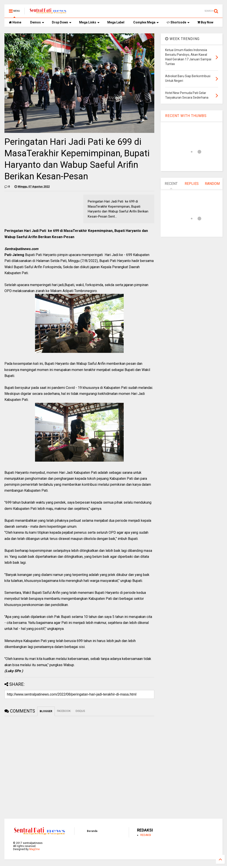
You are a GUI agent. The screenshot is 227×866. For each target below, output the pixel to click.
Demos (37, 22)
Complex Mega (146, 22)
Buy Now (205, 22)
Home (15, 22)
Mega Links (89, 22)
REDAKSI (145, 835)
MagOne (34, 849)
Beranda (92, 831)
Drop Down (61, 22)
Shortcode (178, 22)
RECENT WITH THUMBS (186, 116)
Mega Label (115, 22)
